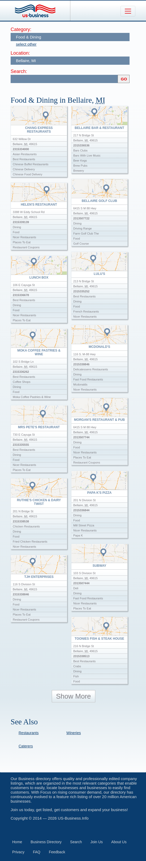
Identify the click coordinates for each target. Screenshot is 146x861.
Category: (21, 29)
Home (17, 842)
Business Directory (46, 842)
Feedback (57, 852)
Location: (20, 53)
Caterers (26, 746)
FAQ (36, 852)
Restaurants (28, 733)
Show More (73, 696)
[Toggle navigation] (128, 11)
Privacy (18, 852)
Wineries (73, 733)
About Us (119, 842)
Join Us (96, 842)
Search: (19, 71)
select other (26, 44)
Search (76, 842)
